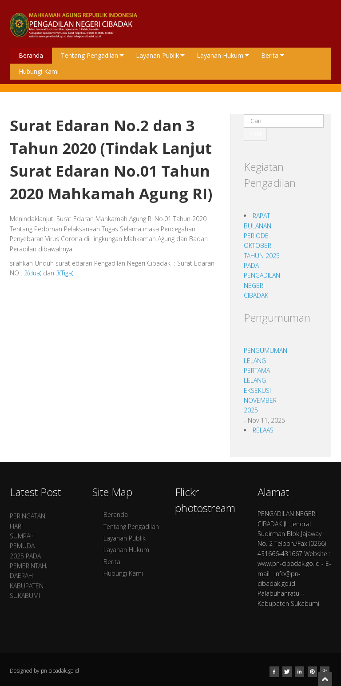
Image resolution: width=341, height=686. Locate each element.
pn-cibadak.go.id (60, 670)
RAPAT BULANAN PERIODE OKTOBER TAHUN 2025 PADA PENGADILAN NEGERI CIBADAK (262, 259)
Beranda (31, 55)
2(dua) (32, 273)
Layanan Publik (160, 55)
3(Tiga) (64, 273)
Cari (255, 134)
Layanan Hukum (223, 55)
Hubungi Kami (39, 71)
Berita (272, 55)
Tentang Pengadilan (92, 55)
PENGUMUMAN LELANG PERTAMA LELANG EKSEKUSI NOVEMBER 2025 (265, 384)
